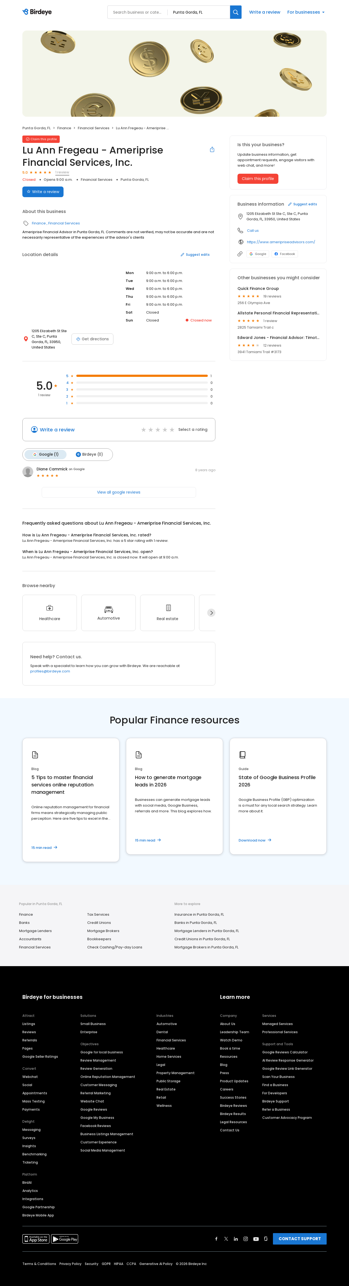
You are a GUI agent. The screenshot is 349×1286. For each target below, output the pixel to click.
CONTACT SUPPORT (300, 1232)
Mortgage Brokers (103, 924)
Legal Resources (233, 1115)
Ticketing (30, 1155)
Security (91, 1257)
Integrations (32, 1192)
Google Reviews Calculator (285, 1045)
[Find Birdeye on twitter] (226, 1232)
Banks (24, 916)
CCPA (131, 1257)
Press (224, 1066)
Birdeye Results (233, 1107)
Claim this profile (258, 178)
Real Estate (166, 1082)
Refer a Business (276, 1103)
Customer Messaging (98, 1078)
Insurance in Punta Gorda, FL (199, 908)
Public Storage (168, 1074)
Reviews (29, 1025)
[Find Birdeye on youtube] (256, 1232)
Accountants (30, 932)
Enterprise (88, 1025)
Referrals (29, 1033)
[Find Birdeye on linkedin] (236, 1232)
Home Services (169, 1050)
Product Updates (234, 1074)
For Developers (274, 1086)
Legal (161, 1058)
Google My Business (97, 1111)
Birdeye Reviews (233, 1099)
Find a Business (275, 1078)
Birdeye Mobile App (38, 1208)
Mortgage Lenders (35, 924)
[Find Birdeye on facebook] (216, 1232)
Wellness (164, 1099)
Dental (162, 1025)
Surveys (28, 1131)
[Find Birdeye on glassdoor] (265, 1232)
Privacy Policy (70, 1257)
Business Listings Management (106, 1127)
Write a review (264, 12)
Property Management (176, 1066)
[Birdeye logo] (38, 12)
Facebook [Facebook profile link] (285, 254)
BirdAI (27, 1176)
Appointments (34, 1086)
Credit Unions (99, 916)
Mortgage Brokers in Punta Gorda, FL (206, 941)
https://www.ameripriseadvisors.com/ (281, 242)
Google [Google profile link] (257, 254)
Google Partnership (38, 1200)
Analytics (30, 1184)
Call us (253, 230)
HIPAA (118, 1257)
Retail (161, 1091)
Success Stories (233, 1091)
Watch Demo (231, 1033)
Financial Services (93, 128)
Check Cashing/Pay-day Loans (114, 941)
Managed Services (277, 1017)
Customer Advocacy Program (287, 1111)
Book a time (230, 1041)
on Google (77, 463)
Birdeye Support (275, 1094)
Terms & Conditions (39, 1257)
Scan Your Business (278, 1070)
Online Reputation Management (107, 1070)
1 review (62, 172)
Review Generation (96, 1062)
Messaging (31, 1123)
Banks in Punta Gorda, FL (195, 916)
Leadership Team (234, 1025)
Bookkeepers (99, 932)
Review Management (98, 1053)
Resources (228, 1050)
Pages (27, 1041)
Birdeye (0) (87, 448)
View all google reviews (118, 485)
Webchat (30, 1070)
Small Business (93, 1017)
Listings (28, 1017)
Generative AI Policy (156, 1257)
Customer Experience (98, 1135)
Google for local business (101, 1045)
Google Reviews (93, 1103)
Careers (226, 1082)
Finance (64, 128)
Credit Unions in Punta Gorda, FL (202, 932)
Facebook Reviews (95, 1119)
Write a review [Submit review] (43, 191)
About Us (227, 1017)
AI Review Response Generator (288, 1053)
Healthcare (166, 1041)
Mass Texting (33, 1094)
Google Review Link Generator (287, 1062)
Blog (223, 1058)
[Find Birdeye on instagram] (245, 1232)
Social (27, 1078)
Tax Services (98, 908)
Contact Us (229, 1123)
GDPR (106, 1257)
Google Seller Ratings (40, 1050)
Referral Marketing (95, 1086)
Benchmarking (34, 1147)
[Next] (211, 606)
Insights (29, 1139)
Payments (31, 1103)
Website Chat (92, 1094)
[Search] (236, 12)
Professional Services (280, 1025)
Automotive (167, 1017)
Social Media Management (102, 1143)
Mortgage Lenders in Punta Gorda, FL (206, 924)
